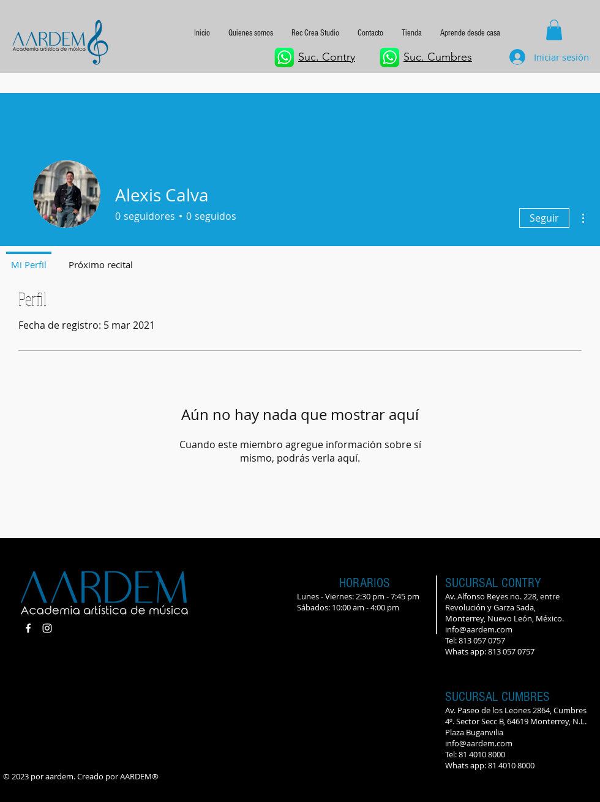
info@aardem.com (478, 629)
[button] (470, 33)
